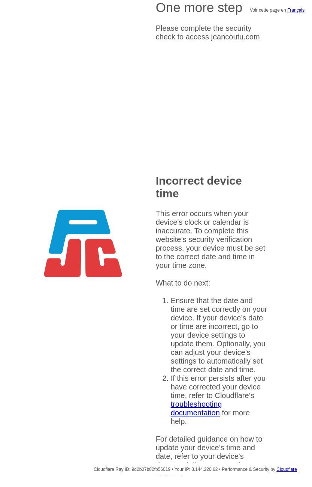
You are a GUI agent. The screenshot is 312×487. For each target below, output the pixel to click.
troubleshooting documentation (196, 408)
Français (296, 10)
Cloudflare (286, 469)
